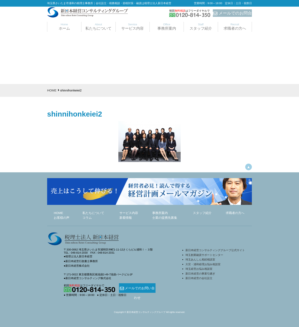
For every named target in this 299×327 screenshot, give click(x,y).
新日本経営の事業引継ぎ (200, 273)
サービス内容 (128, 213)
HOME (51, 90)
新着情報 (125, 217)
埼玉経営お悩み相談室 (198, 268)
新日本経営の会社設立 (198, 278)
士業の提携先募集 (164, 217)
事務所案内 (160, 213)
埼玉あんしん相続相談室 (200, 259)
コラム (87, 217)
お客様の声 (61, 217)
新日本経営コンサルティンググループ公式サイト (215, 250)
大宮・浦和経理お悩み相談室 (203, 264)
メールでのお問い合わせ (137, 288)
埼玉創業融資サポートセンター (205, 254)
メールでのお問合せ (232, 13)
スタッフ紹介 (202, 213)
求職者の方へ (235, 213)
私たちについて (93, 213)
